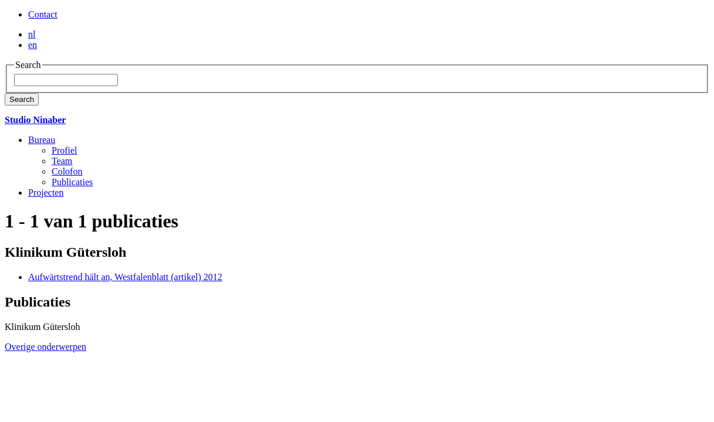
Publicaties (72, 182)
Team (62, 161)
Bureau (41, 140)
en (32, 45)
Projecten (45, 193)
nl (31, 34)
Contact (42, 14)
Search (21, 99)
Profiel (64, 150)
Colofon (67, 171)
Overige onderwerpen (45, 347)
